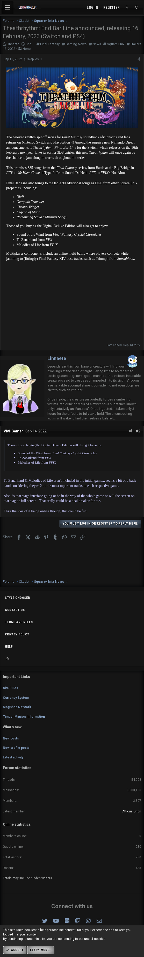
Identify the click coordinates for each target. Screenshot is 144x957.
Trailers (135, 44)
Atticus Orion (131, 811)
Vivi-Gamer (13, 431)
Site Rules (10, 688)
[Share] (139, 59)
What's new (12, 727)
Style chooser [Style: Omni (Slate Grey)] (17, 598)
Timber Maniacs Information (24, 716)
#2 (138, 431)
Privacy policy (17, 634)
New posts (11, 738)
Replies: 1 (33, 59)
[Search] (137, 7)
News (96, 44)
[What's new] (127, 7)
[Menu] (7, 7)
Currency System (16, 698)
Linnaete (56, 358)
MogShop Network (17, 707)
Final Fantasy (50, 44)
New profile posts (16, 748)
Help (9, 646)
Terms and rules (19, 622)
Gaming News (76, 44)
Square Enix (115, 44)
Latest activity (13, 757)
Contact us (15, 610)
